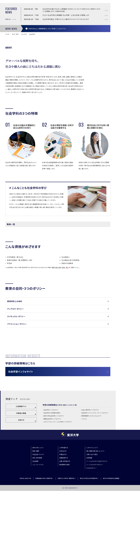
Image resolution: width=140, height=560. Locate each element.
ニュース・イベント (38, 534)
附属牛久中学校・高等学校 (66, 547)
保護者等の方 (63, 527)
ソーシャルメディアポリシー (94, 534)
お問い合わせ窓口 (92, 524)
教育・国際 (15, 87)
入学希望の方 (63, 517)
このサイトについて (92, 517)
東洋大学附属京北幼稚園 (111, 547)
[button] (57, 354)
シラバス (84, 488)
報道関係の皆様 (64, 534)
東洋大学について (38, 517)
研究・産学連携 (37, 527)
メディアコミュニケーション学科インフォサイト (58, 491)
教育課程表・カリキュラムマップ (91, 485)
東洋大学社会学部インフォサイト (54, 485)
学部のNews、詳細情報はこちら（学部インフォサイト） (47, 81)
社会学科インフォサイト (51, 479)
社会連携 (35, 530)
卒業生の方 (63, 524)
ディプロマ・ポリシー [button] (15, 361)
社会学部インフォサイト (20, 440)
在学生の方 (63, 520)
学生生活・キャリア (38, 524)
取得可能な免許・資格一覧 (60, 320)
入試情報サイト (21, 475)
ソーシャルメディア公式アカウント (96, 530)
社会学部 (24, 87)
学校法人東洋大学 (25, 547)
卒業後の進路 (21, 482)
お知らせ (21, 489)
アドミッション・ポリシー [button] (17, 376)
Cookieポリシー (91, 537)
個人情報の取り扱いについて (95, 520)
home (7, 87)
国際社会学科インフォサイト (52, 488)
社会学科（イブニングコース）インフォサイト (94, 482)
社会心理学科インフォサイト (90, 479)
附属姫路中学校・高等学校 (43, 547)
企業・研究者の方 (64, 530)
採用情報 (89, 527)
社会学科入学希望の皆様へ (52, 482)
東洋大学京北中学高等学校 (89, 547)
